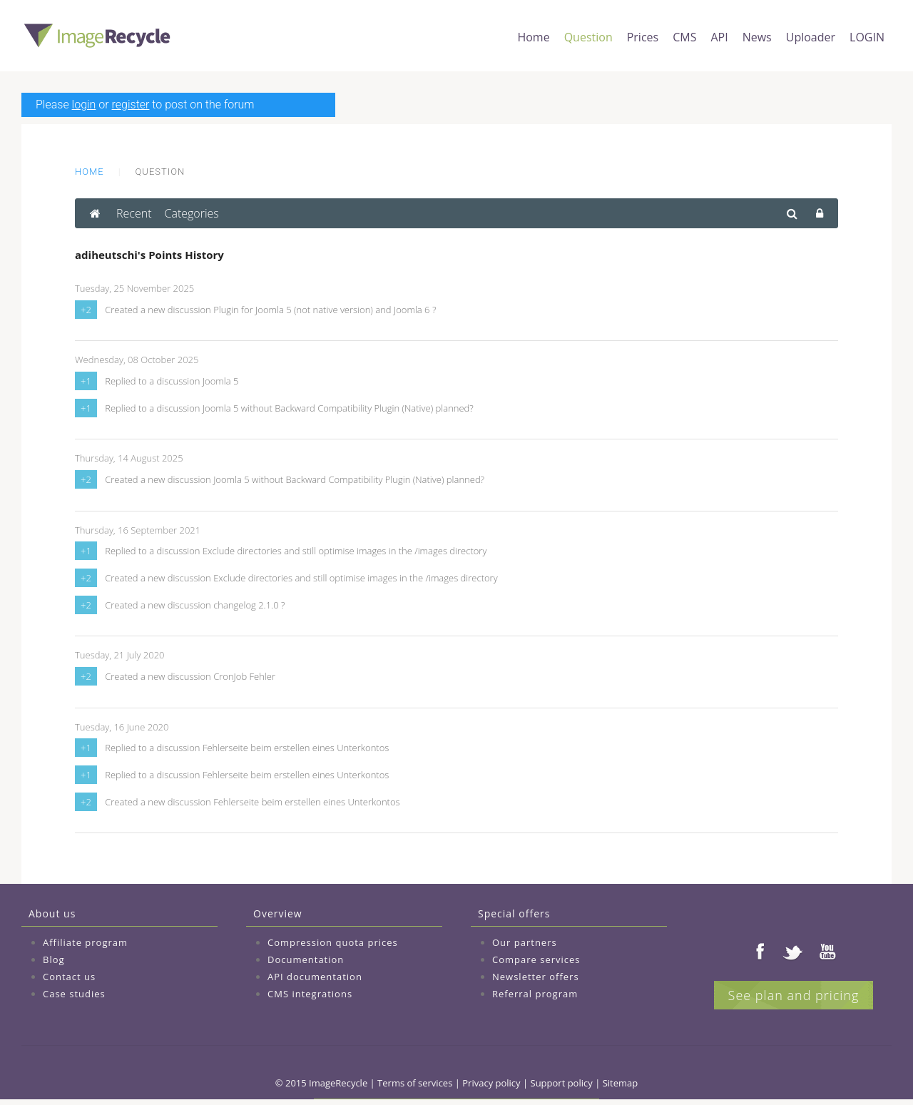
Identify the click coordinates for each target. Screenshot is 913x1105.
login (84, 104)
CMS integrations (309, 993)
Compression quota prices (332, 942)
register (131, 104)
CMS (684, 37)
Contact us (69, 976)
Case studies (74, 993)
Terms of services (414, 1082)
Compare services (536, 959)
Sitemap (620, 1082)
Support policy (562, 1082)
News (757, 37)
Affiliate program (85, 942)
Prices (642, 37)
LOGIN (867, 37)
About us (52, 913)
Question (588, 37)
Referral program (535, 993)
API (719, 37)
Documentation (305, 959)
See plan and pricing (794, 995)
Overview (277, 913)
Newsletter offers (535, 976)
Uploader (810, 37)
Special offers (514, 913)
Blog (54, 959)
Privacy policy (491, 1082)
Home (533, 37)
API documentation (314, 976)
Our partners (524, 942)
